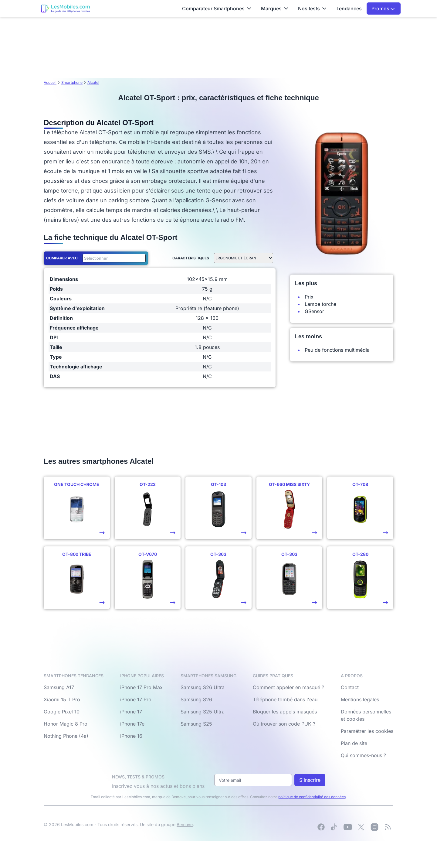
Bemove (185, 824)
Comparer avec (62, 258)
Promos (383, 8)
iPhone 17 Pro (135, 699)
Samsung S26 (196, 699)
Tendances (349, 8)
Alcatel (93, 82)
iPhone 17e (132, 724)
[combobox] (113, 258)
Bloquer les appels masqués (285, 712)
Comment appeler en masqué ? (288, 687)
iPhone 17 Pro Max (141, 687)
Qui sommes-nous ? (363, 755)
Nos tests (312, 8)
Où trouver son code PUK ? (284, 724)
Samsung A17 (59, 687)
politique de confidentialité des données (312, 797)
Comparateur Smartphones (216, 8)
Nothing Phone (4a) (66, 736)
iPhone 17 (131, 712)
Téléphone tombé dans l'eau (285, 699)
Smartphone (72, 82)
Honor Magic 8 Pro (65, 724)
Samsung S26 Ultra (203, 687)
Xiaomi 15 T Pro (62, 699)
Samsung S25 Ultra (203, 712)
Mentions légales (360, 699)
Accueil (50, 82)
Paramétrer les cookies (367, 731)
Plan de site (354, 743)
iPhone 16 (131, 736)
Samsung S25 (196, 724)
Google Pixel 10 (62, 712)
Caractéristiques (190, 258)
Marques (274, 8)
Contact (350, 687)
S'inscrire (309, 780)
